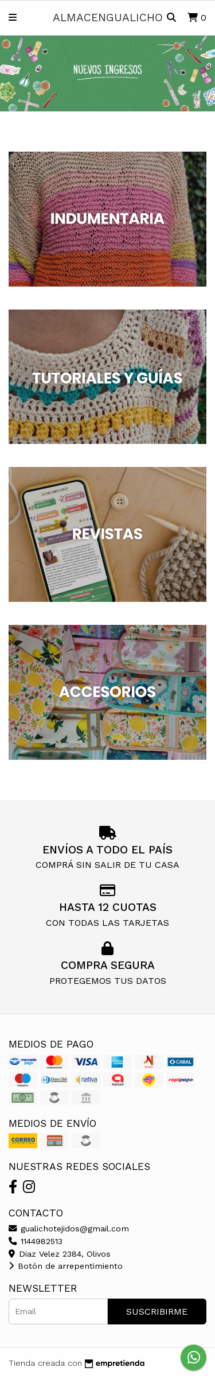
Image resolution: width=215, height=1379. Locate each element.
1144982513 (35, 1241)
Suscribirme (156, 1311)
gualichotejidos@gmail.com (69, 1228)
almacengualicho (108, 17)
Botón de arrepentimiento (66, 1265)
